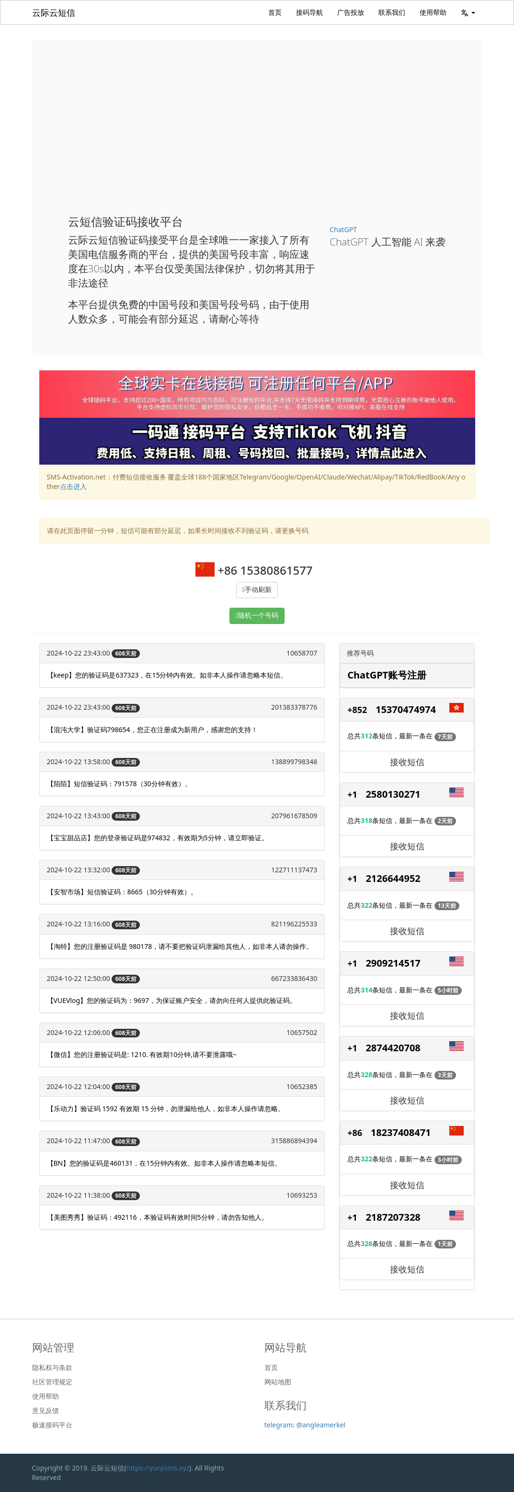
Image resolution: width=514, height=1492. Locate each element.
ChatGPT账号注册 (386, 674)
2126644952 (393, 878)
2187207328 (393, 1217)
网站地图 (277, 1382)
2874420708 (393, 1047)
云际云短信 (53, 12)
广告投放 (350, 12)
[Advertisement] (257, 134)
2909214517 (393, 963)
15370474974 (406, 709)
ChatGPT (343, 229)
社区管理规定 (52, 1382)
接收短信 (407, 762)
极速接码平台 (52, 1425)
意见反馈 (45, 1410)
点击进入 (73, 486)
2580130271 (393, 794)
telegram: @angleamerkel (305, 1424)
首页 (275, 12)
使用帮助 (433, 12)
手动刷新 (258, 589)
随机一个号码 (258, 615)
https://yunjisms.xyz (157, 1467)
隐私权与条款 (52, 1367)
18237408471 (401, 1132)
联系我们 (391, 12)
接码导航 (309, 12)
